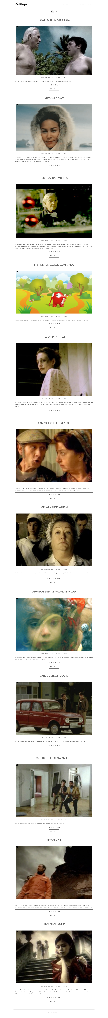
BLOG (74, 4)
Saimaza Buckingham (54, 507)
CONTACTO (90, 4)
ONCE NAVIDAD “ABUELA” (54, 178)
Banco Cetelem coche (54, 675)
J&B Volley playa (54, 97)
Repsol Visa (54, 840)
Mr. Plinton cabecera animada (54, 264)
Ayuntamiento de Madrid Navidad (54, 591)
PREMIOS (81, 4)
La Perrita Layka (61, 77)
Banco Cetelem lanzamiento (54, 758)
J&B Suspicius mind (54, 924)
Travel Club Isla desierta (54, 19)
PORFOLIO (66, 4)
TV (56, 11)
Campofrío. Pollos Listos (54, 423)
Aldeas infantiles (54, 336)
